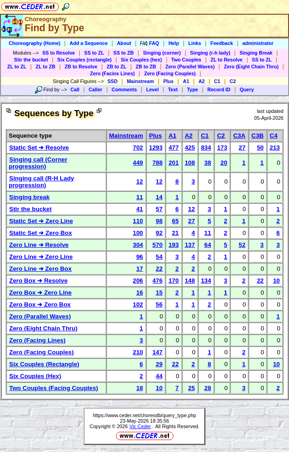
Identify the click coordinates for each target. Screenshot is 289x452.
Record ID (218, 89)
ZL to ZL (17, 66)
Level (152, 89)
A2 (202, 81)
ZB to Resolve (81, 66)
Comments (124, 89)
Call (75, 89)
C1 (217, 81)
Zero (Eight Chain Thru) (251, 66)
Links (195, 43)
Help (173, 43)
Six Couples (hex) (141, 59)
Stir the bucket (31, 59)
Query (247, 89)
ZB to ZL (116, 66)
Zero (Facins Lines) (112, 73)
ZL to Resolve (227, 59)
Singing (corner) (162, 53)
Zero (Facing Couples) (170, 73)
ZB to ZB (146, 66)
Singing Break (255, 53)
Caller (95, 89)
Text (173, 89)
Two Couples (186, 59)
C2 (232, 81)
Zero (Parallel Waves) (190, 66)
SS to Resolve (58, 53)
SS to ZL (94, 53)
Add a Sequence (89, 43)
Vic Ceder (140, 426)
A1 (186, 81)
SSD (112, 81)
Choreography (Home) (35, 43)
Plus (168, 81)
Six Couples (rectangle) (84, 59)
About (124, 43)
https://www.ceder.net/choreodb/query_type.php (144, 415)
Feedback (222, 43)
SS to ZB (123, 53)
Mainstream (140, 81)
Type (192, 89)
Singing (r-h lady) (210, 53)
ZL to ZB (46, 66)
